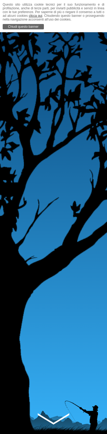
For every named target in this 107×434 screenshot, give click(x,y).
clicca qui (35, 16)
